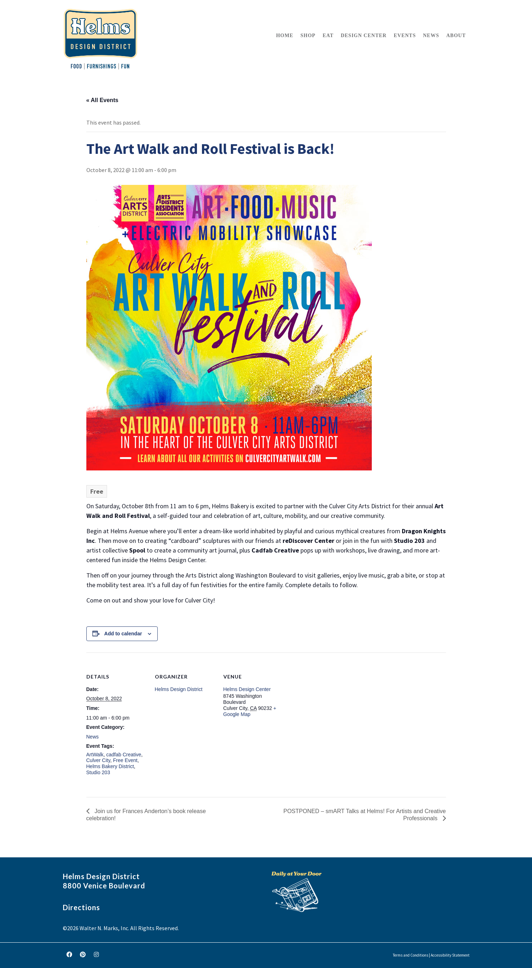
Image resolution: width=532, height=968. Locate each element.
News (92, 737)
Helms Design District (179, 689)
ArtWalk (94, 754)
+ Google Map (250, 711)
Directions (81, 907)
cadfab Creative (123, 754)
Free (96, 491)
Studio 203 (98, 772)
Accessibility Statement (450, 955)
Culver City (98, 760)
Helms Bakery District (110, 766)
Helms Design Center (247, 689)
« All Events (102, 100)
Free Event (125, 760)
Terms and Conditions (410, 955)
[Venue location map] (329, 701)
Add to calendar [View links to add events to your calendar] (123, 633)
